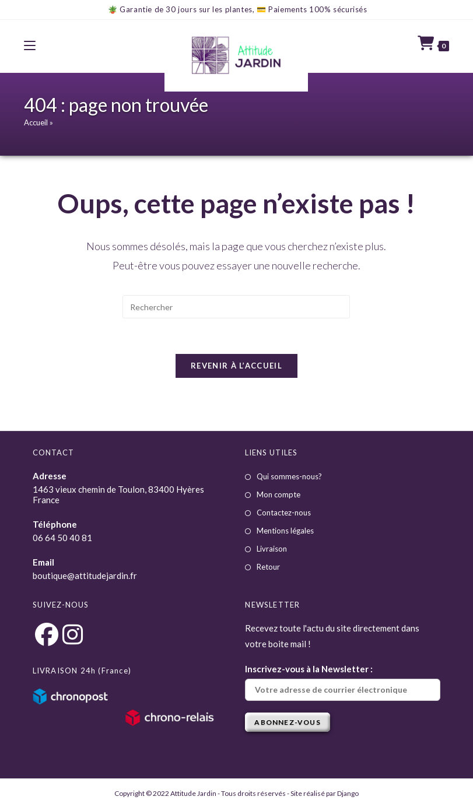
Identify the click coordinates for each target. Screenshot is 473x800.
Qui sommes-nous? (289, 476)
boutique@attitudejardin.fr (85, 575)
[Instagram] (73, 633)
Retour (268, 566)
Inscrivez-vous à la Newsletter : (342, 682)
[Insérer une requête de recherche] (236, 306)
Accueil (36, 122)
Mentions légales (285, 530)
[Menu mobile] (30, 45)
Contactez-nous (284, 512)
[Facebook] (46, 633)
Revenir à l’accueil (236, 365)
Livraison (272, 548)
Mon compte (278, 494)
